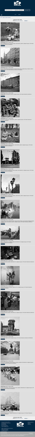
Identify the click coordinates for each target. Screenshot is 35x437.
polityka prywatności (31, 422)
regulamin (29, 423)
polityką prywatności (23, 434)
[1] (15, 20)
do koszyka (2, 45)
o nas (15, 14)
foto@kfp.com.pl (6, 426)
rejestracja (29, 424)
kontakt (19, 14)
